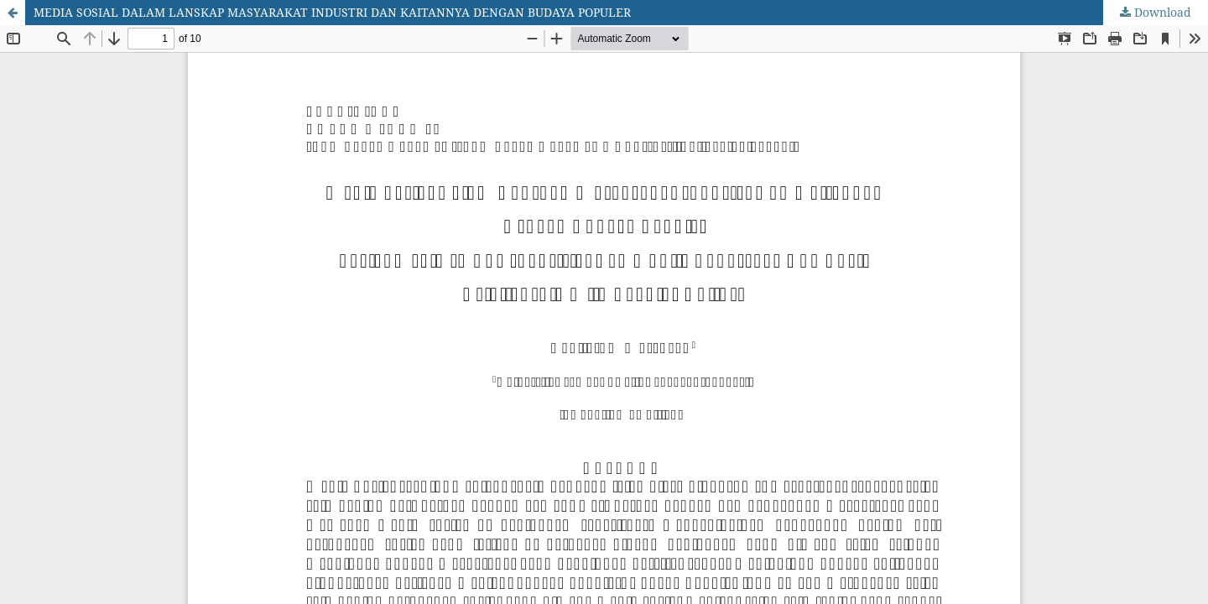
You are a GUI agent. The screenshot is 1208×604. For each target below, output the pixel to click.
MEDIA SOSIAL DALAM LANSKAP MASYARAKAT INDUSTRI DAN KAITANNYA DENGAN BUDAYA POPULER (332, 12)
